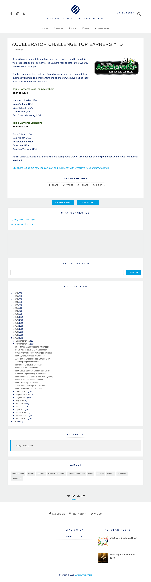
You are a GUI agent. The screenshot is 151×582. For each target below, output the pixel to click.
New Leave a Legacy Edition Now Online (32, 371)
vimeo (96, 514)
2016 (15, 323)
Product (110, 474)
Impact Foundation (76, 474)
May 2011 (20, 407)
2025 (15, 296)
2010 (15, 422)
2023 (15, 302)
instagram (77, 514)
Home (45, 28)
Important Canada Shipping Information (32, 347)
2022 (15, 305)
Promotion (122, 474)
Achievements (102, 28)
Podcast (100, 474)
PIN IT (97, 185)
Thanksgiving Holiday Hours (27, 362)
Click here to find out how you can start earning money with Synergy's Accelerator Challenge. (61, 168)
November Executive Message (28, 365)
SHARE (53, 185)
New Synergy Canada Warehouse (30, 356)
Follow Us (75, 500)
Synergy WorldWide (23, 446)
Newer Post (63, 203)
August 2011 (21, 398)
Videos (85, 28)
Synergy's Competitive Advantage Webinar (33, 353)
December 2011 (23, 341)
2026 (15, 293)
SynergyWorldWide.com (21, 224)
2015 (15, 326)
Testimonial (17, 479)
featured (41, 474)
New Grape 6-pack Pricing (26, 383)
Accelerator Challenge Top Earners (30, 386)
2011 (15, 338)
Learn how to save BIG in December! (31, 350)
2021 (15, 308)
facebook (57, 514)
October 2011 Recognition (26, 368)
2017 (15, 320)
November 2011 (23, 344)
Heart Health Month (56, 474)
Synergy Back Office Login (22, 220)
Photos (72, 28)
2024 (15, 299)
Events (31, 474)
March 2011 (21, 413)
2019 (15, 314)
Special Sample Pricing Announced (30, 374)
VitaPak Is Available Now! (123, 539)
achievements (18, 474)
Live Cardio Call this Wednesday (29, 380)
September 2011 (23, 395)
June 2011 (20, 404)
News (90, 474)
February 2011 (22, 416)
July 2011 (20, 401)
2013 (15, 332)
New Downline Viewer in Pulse (28, 389)
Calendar (58, 28)
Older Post (87, 203)
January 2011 (22, 419)
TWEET (68, 185)
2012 (15, 335)
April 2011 (20, 410)
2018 (15, 317)
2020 (15, 311)
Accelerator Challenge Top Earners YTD (32, 359)
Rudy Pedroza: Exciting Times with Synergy (34, 377)
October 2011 (22, 392)
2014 (15, 329)
